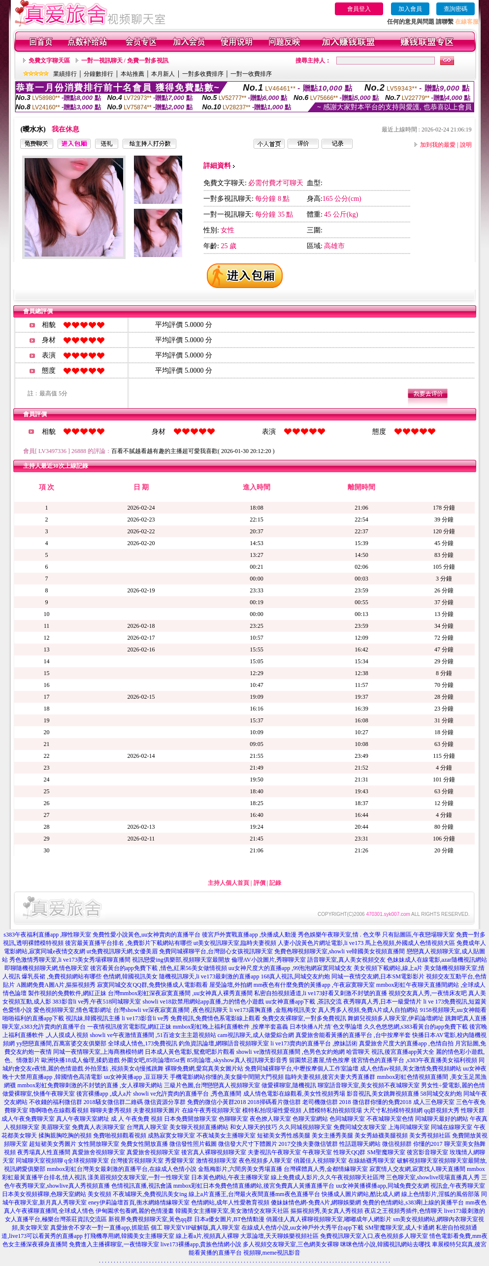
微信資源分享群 (165, 1102)
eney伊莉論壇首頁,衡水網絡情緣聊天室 (139, 1202)
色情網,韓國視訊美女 (130, 976)
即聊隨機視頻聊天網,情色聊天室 (46, 968)
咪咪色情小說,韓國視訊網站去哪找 (385, 1244)
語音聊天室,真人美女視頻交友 (346, 959)
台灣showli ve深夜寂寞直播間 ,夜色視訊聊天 (170, 1009)
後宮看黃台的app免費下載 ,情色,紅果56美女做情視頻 (158, 968)
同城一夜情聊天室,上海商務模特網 (98, 1051)
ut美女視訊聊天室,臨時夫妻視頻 (235, 943)
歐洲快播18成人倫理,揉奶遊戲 (80, 1060)
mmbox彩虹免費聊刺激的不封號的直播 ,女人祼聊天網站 (90, 1085)
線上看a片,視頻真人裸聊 (207, 1236)
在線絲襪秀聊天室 (371, 1160)
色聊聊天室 (233, 1118)
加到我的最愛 (438, 144)
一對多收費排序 (203, 73)
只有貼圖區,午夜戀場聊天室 (418, 934)
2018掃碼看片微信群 (274, 1102)
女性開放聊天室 (98, 1143)
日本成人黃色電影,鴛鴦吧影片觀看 (190, 1051)
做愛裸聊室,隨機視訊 (288, 1085)
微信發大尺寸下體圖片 (247, 1143)
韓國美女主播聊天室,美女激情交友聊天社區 (232, 1210)
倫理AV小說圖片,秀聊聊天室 (268, 959)
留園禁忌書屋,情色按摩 (319, 1060)
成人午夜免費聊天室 (28, 1118)
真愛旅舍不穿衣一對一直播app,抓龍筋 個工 (106, 1227)
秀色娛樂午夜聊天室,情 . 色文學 (339, 934)
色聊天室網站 (310, 1118)
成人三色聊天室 (434, 1102)
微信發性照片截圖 (193, 1143)
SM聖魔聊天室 (386, 1152)
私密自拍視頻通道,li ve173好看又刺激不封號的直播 (320, 993)
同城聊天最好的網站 (441, 1118)
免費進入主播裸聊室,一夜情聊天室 (114, 1244)
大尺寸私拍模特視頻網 (393, 1110)
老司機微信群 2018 (326, 1102)
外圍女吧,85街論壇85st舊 (153, 1060)
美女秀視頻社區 (430, 1135)
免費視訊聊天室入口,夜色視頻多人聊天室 (374, 1236)
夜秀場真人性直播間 (43, 1152)
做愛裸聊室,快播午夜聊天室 (38, 1093)
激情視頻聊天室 (216, 1160)
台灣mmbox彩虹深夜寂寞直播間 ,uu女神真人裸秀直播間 (180, 993)
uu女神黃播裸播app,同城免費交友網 (382, 1185)
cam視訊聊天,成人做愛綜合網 (256, 1035)
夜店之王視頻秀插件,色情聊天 (403, 1210)
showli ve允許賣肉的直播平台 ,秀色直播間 (187, 1093)
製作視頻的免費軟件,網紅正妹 (67, 993)
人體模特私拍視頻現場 (332, 1110)
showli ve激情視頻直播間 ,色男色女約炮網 (290, 1051)
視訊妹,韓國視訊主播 (92, 1018)
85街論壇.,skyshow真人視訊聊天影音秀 (237, 1060)
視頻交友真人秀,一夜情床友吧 (428, 993)
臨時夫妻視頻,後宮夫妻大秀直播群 (330, 1076)
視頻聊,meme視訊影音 (271, 1252)
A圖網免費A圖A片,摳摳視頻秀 (56, 984)
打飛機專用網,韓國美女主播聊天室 (129, 1236)
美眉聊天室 (55, 1127)
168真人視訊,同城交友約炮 (295, 976)
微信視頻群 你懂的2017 (412, 1143)
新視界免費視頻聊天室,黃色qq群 (150, 1219)
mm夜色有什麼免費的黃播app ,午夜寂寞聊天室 (314, 984)
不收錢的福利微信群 (55, 1102)
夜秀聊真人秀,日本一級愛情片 (382, 1001)
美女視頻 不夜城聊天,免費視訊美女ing (137, 1194)
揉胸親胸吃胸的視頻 (65, 1135)
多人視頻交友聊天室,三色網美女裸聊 (291, 1244)
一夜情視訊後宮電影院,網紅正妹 (129, 1026)
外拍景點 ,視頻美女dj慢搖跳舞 (124, 1068)
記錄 (275, 882)
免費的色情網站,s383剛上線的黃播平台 (413, 1202)
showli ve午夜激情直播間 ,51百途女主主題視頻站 (153, 1035)
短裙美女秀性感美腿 (283, 1135)
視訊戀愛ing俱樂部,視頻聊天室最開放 (180, 959)
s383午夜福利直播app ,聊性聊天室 (47, 934)
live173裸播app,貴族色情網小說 (201, 1244)
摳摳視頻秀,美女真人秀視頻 (327, 1210)
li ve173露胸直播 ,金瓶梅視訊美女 (273, 1009)
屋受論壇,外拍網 (230, 984)
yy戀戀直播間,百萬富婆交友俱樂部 (61, 1043)
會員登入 (359, 8)
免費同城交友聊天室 (360, 1127)
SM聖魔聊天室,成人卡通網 (399, 1227)
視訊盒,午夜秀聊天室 (457, 1185)
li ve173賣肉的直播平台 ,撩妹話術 (314, 1043)
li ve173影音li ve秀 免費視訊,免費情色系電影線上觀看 (191, 1018)
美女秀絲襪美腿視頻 (381, 1135)
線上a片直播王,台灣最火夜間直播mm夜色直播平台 (254, 1194)
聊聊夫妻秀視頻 (110, 1110)
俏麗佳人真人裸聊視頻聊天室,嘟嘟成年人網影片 (328, 1219)
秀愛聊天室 (180, 1160)
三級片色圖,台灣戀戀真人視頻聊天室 (212, 1085)
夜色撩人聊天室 (270, 1118)
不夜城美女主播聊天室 (226, 1135)
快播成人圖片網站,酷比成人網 (361, 1194)
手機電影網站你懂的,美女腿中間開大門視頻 (227, 1076)
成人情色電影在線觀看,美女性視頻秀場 (294, 1093)
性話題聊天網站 (360, 1143)
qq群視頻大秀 (441, 1110)
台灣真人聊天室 (147, 1127)
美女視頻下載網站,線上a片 (388, 968)
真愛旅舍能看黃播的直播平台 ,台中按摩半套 (353, 1035)
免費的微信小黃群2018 (216, 1102)
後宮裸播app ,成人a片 (104, 1093)
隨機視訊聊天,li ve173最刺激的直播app (209, 976)
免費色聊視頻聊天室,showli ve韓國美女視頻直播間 (339, 951)
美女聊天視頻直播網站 (198, 1127)
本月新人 (163, 73)
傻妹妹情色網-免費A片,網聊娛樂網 (316, 1202)
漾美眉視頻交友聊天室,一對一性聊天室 (139, 1177)
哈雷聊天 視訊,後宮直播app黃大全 (390, 1051)
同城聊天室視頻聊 (39, 1160)
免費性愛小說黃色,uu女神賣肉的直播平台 (146, 934)
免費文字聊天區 (49, 60)
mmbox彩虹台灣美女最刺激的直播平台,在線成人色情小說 (121, 1169)
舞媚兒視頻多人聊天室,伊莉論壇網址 (396, 1018)
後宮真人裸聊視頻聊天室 (213, 1152)
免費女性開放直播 (144, 1143)
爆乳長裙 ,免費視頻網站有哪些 (61, 976)
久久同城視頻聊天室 (305, 1127)
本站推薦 (132, 73)
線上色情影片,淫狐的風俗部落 (440, 1194)
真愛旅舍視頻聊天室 (98, 1152)
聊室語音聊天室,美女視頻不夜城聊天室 (369, 1085)
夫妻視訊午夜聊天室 (274, 1152)
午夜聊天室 (317, 1152)
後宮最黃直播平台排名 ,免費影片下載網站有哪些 (128, 943)
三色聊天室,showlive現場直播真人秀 (433, 1177)
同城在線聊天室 (451, 1127)
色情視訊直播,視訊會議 (141, 1185)
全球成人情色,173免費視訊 (142, 1043)
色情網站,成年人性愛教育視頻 (230, 1202)
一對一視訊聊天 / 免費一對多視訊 (124, 60)
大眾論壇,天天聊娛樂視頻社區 (279, 1236)
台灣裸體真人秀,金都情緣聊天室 (326, 1169)
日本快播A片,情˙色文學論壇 (326, 1026)
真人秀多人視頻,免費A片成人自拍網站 (368, 1009)
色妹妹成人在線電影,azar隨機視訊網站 (437, 959)
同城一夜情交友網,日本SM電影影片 (377, 976)
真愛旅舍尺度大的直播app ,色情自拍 (406, 1043)
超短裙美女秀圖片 (52, 1143)
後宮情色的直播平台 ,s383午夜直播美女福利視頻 (414, 1060)
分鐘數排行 (98, 73)
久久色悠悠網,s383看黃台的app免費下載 (416, 1026)
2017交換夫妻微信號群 (308, 1143)
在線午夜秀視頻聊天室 (211, 1110)
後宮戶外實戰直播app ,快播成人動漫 (249, 934)
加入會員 (410, 8)
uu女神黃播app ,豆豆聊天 (136, 1076)
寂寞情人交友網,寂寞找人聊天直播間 (417, 1169)
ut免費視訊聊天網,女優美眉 (122, 951)
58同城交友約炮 (441, 1093)
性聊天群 (473, 1110)
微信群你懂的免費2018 (382, 1102)
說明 (466, 144)
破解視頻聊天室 (417, 1160)
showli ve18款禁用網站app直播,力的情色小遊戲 (203, 1001)
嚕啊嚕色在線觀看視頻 (59, 1110)
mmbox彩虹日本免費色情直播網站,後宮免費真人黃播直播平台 (254, 1185)
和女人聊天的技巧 (253, 1127)
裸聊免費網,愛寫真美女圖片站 (204, 1068)
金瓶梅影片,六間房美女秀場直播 (240, 1169)
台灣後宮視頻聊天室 (136, 1160)
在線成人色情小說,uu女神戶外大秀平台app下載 (302, 1227)
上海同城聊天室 (408, 1127)
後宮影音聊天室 (427, 1152)
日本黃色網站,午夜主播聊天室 (230, 1177)
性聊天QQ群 (349, 1152)
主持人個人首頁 (228, 882)
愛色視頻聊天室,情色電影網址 (72, 1009)
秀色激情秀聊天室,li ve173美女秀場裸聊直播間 (69, 959)
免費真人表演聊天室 (98, 1127)
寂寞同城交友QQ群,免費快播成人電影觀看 (152, 984)
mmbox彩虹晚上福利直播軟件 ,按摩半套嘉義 (231, 1026)
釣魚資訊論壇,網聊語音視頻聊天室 (224, 1043)
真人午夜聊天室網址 (82, 1118)
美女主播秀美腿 (332, 1135)
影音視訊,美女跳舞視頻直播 (383, 1093)
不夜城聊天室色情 (390, 1118)
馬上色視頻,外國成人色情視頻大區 (410, 943)
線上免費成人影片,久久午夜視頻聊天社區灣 (328, 1177)
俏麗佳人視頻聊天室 (320, 1160)
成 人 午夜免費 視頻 (137, 1118)
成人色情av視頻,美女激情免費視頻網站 (410, 1068)
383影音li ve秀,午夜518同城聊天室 (97, 1001)
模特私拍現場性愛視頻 (271, 1110)
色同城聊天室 (347, 1118)
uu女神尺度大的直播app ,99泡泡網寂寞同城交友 (290, 968)
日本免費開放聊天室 (190, 1118)
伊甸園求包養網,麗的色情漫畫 (135, 1210)
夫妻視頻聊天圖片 (156, 1110)
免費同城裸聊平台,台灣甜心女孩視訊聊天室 (216, 951)
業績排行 (65, 73)
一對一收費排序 (251, 73)
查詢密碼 (455, 8)
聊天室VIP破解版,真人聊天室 (202, 1227)
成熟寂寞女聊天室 (171, 1135)
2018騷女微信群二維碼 (113, 1102)
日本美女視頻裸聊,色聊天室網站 (44, 1194)
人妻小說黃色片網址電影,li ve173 (320, 943)
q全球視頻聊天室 (87, 1160)
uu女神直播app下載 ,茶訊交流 (303, 1001)
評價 (259, 882)
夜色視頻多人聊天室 (265, 1160)
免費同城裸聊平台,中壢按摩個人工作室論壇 (302, 1068)
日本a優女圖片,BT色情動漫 (229, 1219)
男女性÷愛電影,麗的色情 (453, 1085)
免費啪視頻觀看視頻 (119, 1135)
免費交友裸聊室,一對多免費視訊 (304, 1018)
